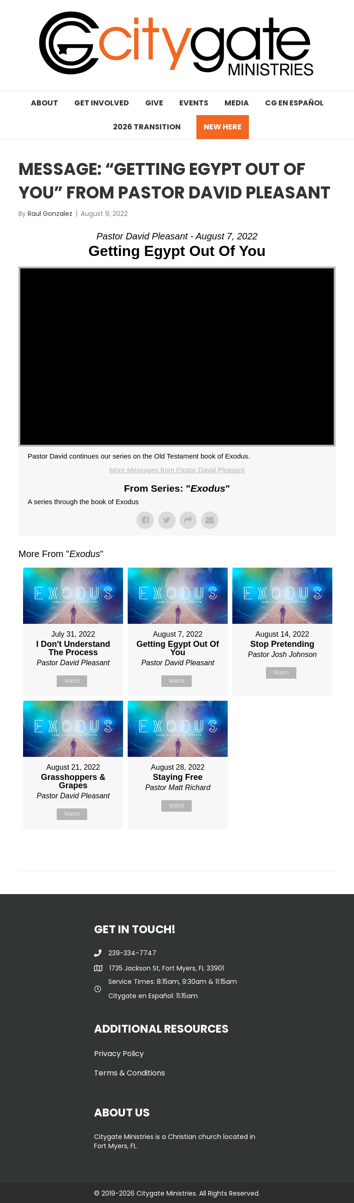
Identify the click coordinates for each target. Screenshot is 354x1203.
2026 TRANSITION (147, 127)
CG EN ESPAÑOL (294, 103)
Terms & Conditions (129, 1073)
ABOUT (44, 103)
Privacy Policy (119, 1053)
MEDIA (236, 103)
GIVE (154, 103)
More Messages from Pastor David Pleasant (176, 470)
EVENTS (193, 103)
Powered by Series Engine (301, 852)
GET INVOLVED (101, 103)
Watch (72, 681)
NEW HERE (223, 127)
